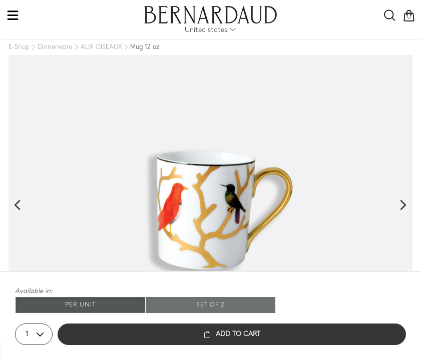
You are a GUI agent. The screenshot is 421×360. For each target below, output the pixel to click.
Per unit (80, 305)
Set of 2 (210, 305)
